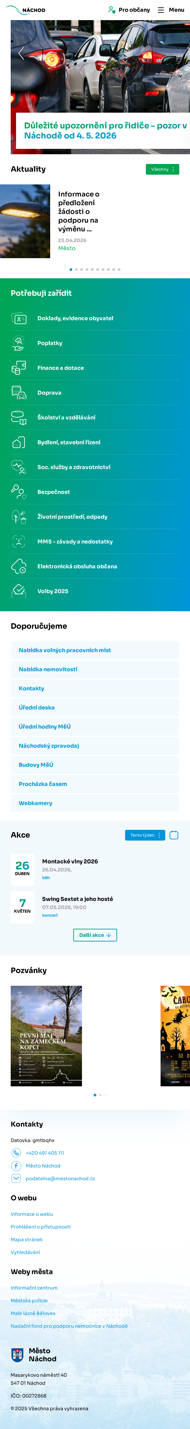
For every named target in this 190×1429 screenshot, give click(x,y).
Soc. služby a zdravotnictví (73, 467)
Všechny (160, 169)
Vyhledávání (25, 1252)
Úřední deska (37, 707)
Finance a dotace (60, 367)
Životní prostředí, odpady (72, 516)
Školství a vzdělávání (66, 417)
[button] (10, 87)
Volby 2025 (52, 591)
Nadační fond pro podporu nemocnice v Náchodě (69, 1326)
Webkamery (35, 803)
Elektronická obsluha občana (77, 566)
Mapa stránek (27, 1240)
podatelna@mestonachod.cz (60, 1179)
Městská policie (29, 1301)
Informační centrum (34, 1288)
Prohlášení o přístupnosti (41, 1227)
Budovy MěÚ (36, 764)
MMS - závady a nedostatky (75, 541)
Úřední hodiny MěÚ (45, 726)
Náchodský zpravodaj (49, 745)
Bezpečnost (53, 492)
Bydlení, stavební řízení (68, 442)
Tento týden (142, 835)
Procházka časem (43, 784)
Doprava (49, 392)
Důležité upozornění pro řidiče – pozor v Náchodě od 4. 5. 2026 (94, 131)
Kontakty (31, 688)
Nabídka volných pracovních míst (65, 650)
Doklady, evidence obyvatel (75, 318)
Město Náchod (43, 1166)
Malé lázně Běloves (33, 1313)
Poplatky (49, 343)
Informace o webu (32, 1214)
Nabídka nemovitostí (48, 669)
